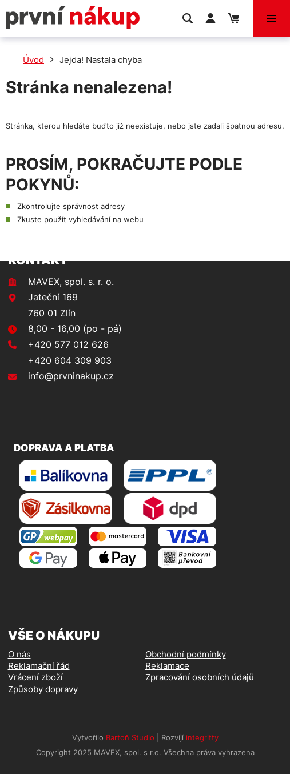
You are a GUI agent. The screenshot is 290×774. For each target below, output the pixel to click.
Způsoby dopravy (43, 689)
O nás (19, 654)
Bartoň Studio (130, 737)
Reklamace (167, 665)
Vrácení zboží (35, 677)
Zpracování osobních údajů (199, 677)
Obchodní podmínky (185, 654)
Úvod (33, 59)
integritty (202, 737)
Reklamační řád (39, 665)
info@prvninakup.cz (71, 376)
